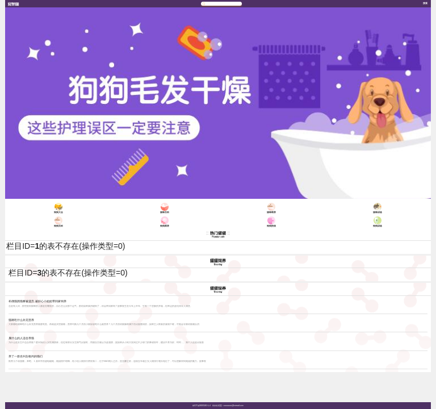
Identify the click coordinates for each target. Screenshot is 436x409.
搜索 (425, 3)
